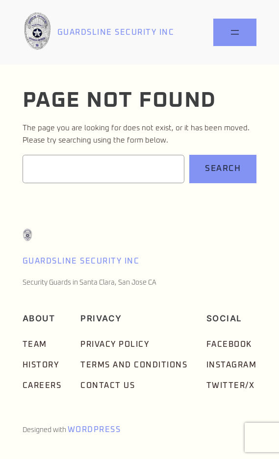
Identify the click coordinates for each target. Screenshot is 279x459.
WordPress (94, 430)
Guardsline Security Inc (116, 32)
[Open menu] (234, 32)
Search (223, 169)
